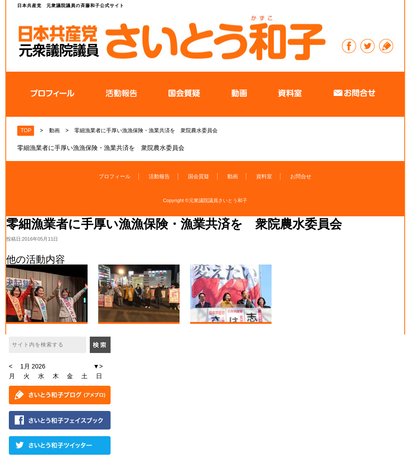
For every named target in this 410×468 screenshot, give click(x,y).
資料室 (264, 176)
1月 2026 (33, 366)
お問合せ (300, 176)
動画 (232, 176)
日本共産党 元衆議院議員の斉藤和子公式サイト (172, 37)
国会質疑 (198, 176)
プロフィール (114, 176)
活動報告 (159, 176)
